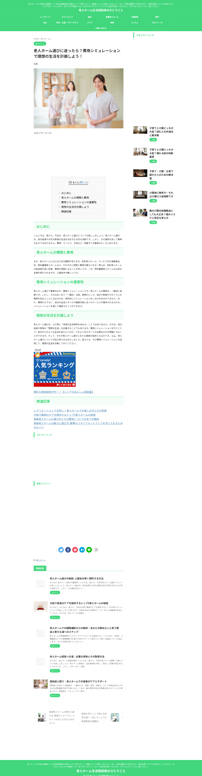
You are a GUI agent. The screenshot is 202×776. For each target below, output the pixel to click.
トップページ (44, 17)
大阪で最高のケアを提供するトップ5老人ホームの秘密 (59, 411)
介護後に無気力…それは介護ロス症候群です (162, 181)
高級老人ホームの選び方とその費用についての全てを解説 (61, 414)
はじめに (67, 192)
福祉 (89, 17)
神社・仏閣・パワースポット (67, 23)
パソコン (134, 22)
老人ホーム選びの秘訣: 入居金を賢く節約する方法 (89, 569)
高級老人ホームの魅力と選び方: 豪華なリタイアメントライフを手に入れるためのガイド (75, 418)
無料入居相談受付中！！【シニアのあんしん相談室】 (59, 389)
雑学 (157, 17)
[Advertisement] (78, 154)
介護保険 (134, 17)
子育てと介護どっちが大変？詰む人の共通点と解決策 (162, 129)
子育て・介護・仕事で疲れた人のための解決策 (162, 164)
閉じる (84, 182)
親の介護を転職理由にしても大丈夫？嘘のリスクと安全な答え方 (162, 199)
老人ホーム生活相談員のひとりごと (101, 10)
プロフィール (157, 22)
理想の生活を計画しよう (75, 205)
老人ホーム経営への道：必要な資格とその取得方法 (89, 664)
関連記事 (67, 209)
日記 (45, 22)
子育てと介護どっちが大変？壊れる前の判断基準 (162, 146)
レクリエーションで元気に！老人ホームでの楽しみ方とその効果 (64, 407)
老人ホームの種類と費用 (75, 196)
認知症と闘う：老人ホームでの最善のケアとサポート (91, 698)
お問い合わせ (101, 28)
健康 (112, 22)
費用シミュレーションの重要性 (78, 200)
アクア (89, 22)
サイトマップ (67, 17)
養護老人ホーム (112, 17)
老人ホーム (40, 551)
